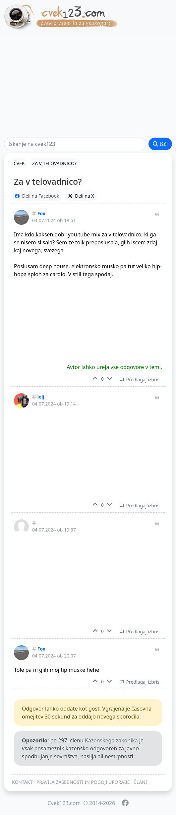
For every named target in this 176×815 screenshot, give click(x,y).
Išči (160, 144)
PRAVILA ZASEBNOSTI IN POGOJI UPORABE (83, 782)
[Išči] (75, 144)
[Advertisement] (88, 85)
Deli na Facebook (37, 196)
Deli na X (81, 196)
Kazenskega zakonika (111, 740)
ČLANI (140, 782)
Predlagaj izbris (139, 379)
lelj (40, 397)
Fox (41, 213)
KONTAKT (22, 782)
